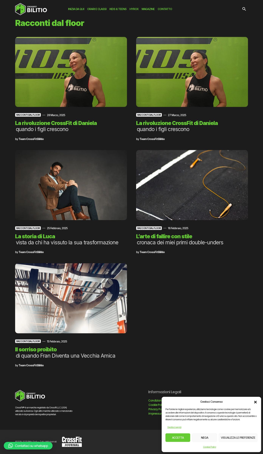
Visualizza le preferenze (238, 437)
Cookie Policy (209, 446)
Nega (204, 437)
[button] (255, 402)
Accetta (178, 437)
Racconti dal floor (28, 114)
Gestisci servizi (174, 427)
